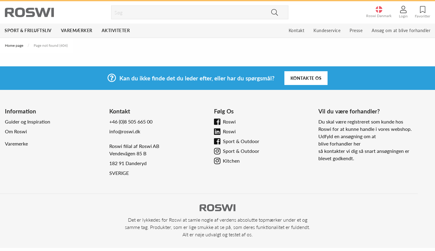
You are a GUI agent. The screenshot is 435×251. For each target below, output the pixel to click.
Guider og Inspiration (27, 121)
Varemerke (16, 143)
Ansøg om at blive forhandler (401, 30)
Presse (356, 30)
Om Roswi (16, 131)
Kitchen (231, 161)
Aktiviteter (116, 30)
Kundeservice (326, 30)
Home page (14, 45)
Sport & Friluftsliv (28, 30)
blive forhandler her (339, 143)
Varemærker (76, 30)
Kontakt (297, 30)
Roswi (229, 121)
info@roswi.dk (124, 131)
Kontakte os (306, 78)
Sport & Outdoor (241, 141)
